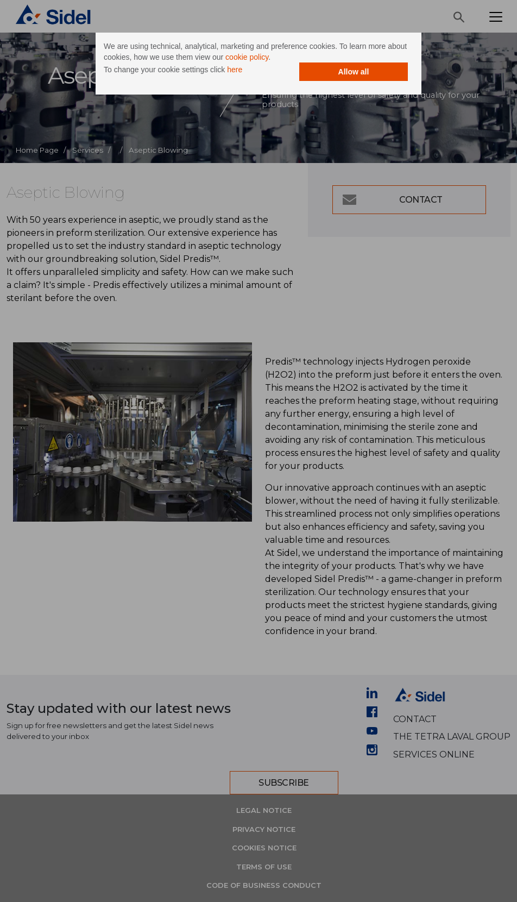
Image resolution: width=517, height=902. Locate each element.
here (234, 69)
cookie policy (246, 57)
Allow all (353, 71)
